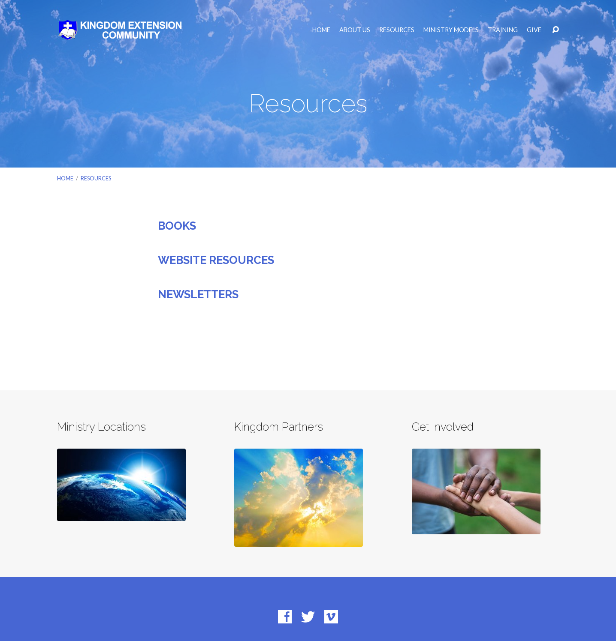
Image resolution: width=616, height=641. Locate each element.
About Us (354, 30)
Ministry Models (451, 30)
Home (321, 30)
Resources (396, 30)
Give (534, 30)
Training (503, 30)
